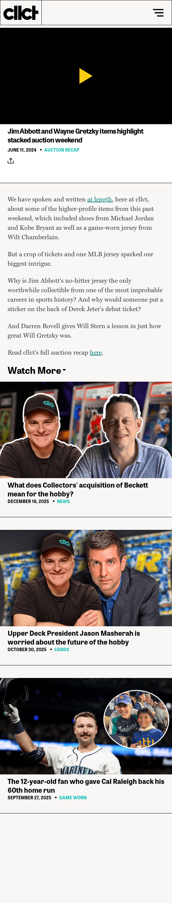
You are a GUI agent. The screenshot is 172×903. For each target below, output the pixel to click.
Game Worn (73, 797)
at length (99, 198)
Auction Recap (61, 150)
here (96, 351)
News (63, 501)
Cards (61, 649)
